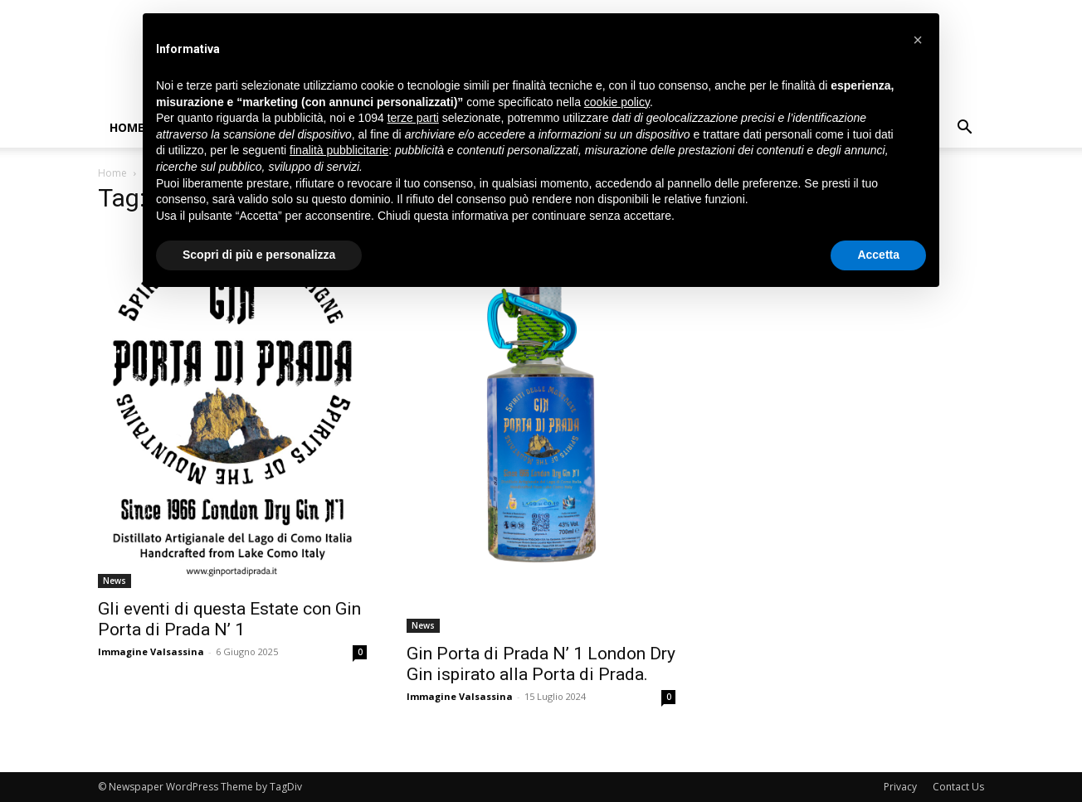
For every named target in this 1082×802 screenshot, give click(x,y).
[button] (964, 129)
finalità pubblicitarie (339, 150)
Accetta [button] (878, 254)
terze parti (413, 117)
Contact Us (958, 787)
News (114, 580)
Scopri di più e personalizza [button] (259, 254)
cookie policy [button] (617, 102)
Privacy (900, 787)
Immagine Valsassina (151, 651)
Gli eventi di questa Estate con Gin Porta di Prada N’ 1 (229, 619)
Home (127, 127)
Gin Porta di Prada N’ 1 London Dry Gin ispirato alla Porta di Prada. (541, 664)
